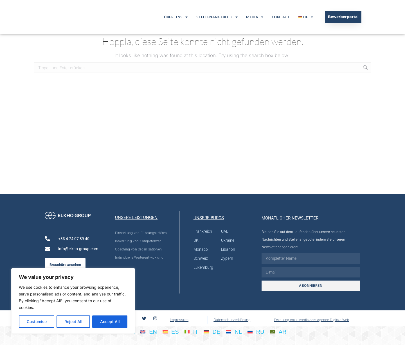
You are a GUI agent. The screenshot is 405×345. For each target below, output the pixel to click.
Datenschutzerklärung (232, 319)
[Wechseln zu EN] (149, 331)
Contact (281, 16)
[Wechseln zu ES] (171, 331)
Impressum (179, 319)
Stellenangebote (217, 17)
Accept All (110, 321)
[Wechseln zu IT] (191, 331)
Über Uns (176, 17)
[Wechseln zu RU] (256, 331)
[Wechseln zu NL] (234, 331)
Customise (37, 321)
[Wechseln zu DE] (212, 331)
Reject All (73, 321)
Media (254, 17)
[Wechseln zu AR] (278, 331)
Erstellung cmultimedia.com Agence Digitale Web (311, 320)
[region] (73, 301)
